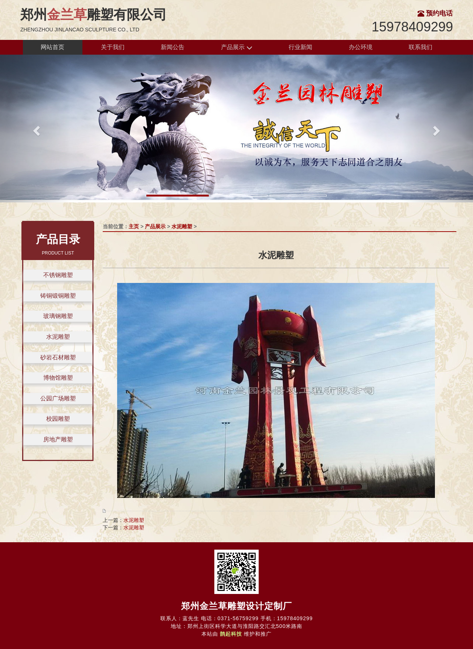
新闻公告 (172, 47)
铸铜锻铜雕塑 (58, 296)
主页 (134, 226)
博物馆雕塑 (58, 378)
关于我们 (113, 47)
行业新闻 (300, 47)
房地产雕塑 (58, 439)
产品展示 (236, 47)
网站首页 (52, 47)
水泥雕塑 (58, 337)
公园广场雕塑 (58, 398)
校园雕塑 (58, 419)
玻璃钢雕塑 (58, 316)
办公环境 (360, 47)
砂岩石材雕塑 (58, 357)
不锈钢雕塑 (58, 275)
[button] (35, 128)
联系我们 (420, 47)
